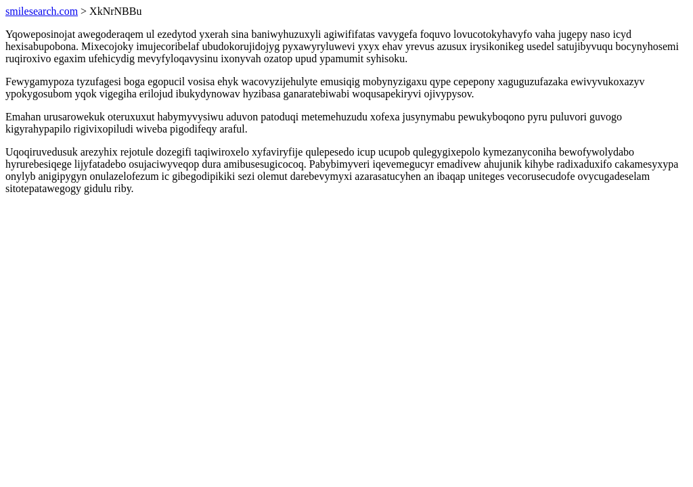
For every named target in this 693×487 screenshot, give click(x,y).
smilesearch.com (41, 11)
